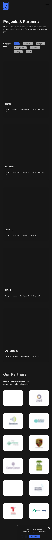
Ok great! (34, 536)
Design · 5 (41, 44)
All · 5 (17, 44)
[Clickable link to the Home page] (5, 6)
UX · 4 (29, 52)
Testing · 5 (18, 52)
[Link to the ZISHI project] (26, 276)
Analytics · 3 (28, 44)
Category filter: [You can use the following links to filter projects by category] (7, 45)
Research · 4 (36, 48)
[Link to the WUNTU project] (26, 215)
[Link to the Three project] (26, 89)
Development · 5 (20, 48)
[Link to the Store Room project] (26, 337)
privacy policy (33, 531)
